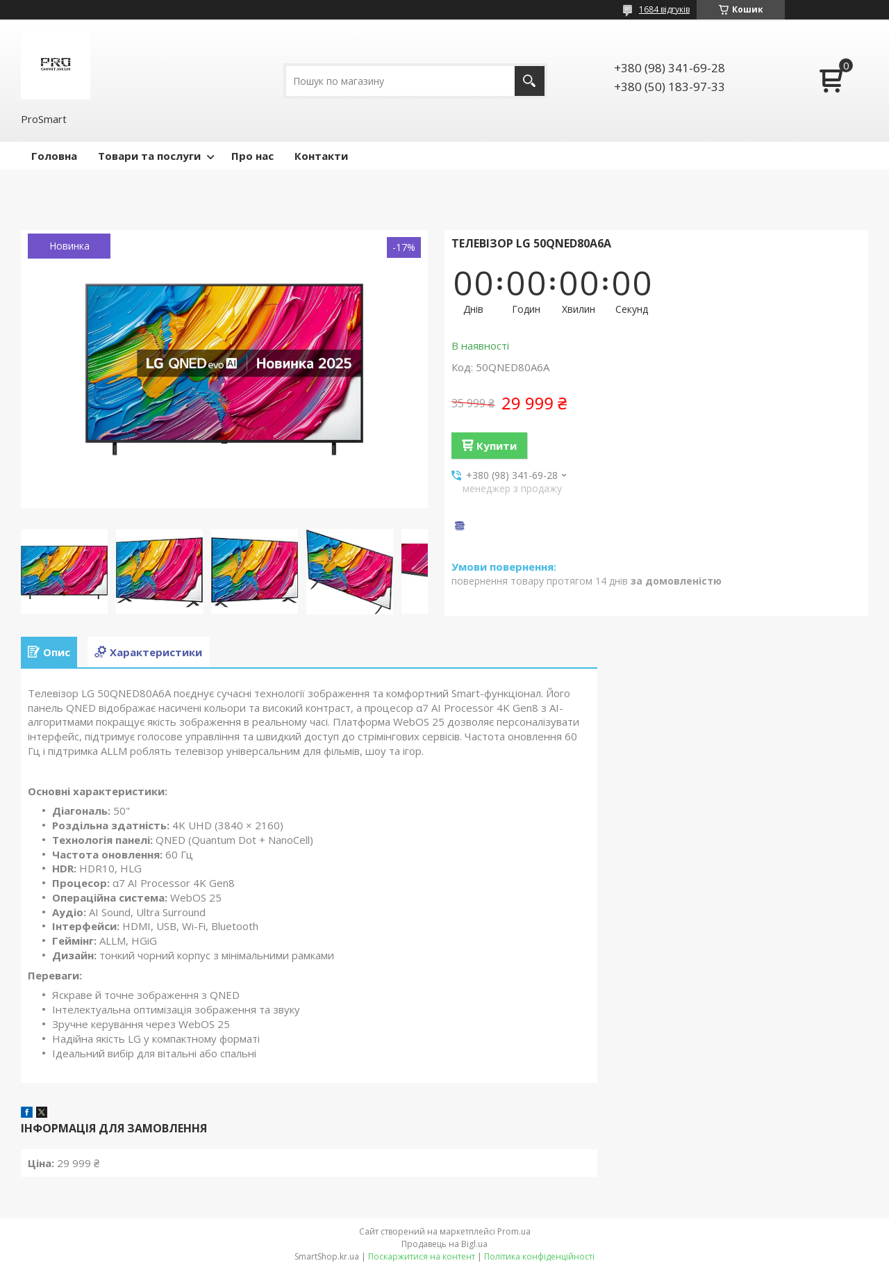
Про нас (252, 156)
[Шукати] (530, 81)
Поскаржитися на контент (421, 1256)
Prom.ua (514, 1231)
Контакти (321, 156)
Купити (496, 446)
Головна (54, 156)
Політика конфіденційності (539, 1256)
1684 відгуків (664, 9)
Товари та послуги (149, 156)
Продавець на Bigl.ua (444, 1244)
